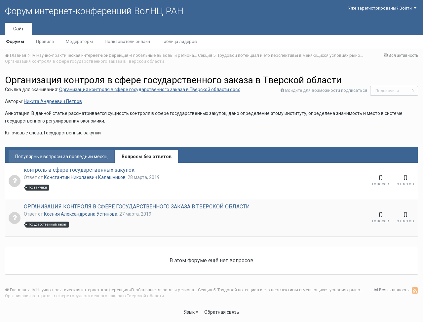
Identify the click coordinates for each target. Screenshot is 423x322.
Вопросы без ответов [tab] (147, 156)
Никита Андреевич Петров (53, 101)
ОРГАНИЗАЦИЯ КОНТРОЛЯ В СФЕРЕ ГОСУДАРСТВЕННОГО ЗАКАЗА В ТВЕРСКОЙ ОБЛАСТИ (137, 206)
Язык (191, 312)
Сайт (18, 28)
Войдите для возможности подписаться (326, 90)
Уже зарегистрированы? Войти (382, 8)
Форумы (15, 41)
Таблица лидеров (179, 41)
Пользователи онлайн (127, 41)
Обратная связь (221, 312)
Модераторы (79, 41)
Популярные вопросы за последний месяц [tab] (61, 156)
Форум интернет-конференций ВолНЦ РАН (94, 11)
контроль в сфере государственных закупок (79, 170)
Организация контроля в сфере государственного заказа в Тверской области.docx (149, 89)
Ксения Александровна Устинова (80, 214)
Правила (45, 41)
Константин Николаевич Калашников (85, 177)
